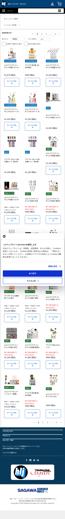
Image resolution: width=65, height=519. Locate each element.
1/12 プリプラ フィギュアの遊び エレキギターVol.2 (11, 199)
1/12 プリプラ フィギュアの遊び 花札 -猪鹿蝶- (11, 347)
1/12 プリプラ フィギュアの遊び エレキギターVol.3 (11, 67)
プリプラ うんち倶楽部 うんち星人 (11, 297)
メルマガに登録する (9, 452)
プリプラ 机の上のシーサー (53, 346)
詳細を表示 (52, 266)
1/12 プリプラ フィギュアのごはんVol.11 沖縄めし (52, 396)
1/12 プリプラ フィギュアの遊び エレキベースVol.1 (53, 117)
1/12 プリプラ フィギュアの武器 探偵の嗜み (32, 347)
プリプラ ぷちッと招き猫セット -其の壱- (32, 160)
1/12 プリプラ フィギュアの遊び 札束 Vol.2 (32, 201)
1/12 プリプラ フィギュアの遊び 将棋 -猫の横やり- (32, 298)
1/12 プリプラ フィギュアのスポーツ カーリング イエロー (11, 111)
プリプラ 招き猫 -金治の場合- (32, 66)
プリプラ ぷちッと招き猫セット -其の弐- (11, 160)
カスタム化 (33, 281)
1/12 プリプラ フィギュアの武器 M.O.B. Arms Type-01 (53, 67)
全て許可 (32, 273)
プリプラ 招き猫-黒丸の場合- (31, 394)
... (50, 33)
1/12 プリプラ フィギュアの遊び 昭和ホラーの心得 (53, 201)
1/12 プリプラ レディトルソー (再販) (11, 392)
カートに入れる (11, 82)
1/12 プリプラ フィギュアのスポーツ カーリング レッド (32, 111)
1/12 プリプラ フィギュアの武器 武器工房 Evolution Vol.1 (53, 155)
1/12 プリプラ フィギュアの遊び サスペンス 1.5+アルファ (53, 299)
